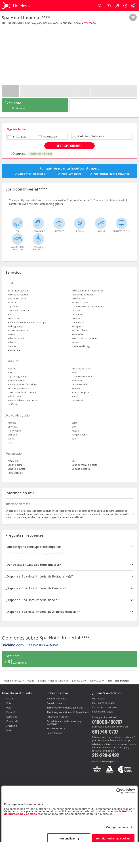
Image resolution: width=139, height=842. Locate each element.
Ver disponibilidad (69, 145)
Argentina (11, 725)
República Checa (59, 680)
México (10, 730)
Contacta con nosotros (104, 707)
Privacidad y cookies (58, 716)
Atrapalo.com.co (12, 680)
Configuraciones (117, 822)
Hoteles (30, 680)
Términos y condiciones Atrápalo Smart (68, 712)
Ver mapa (89, 23)
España (10, 698)
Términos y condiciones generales (65, 707)
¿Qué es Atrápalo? (56, 698)
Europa (42, 680)
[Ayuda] (125, 5)
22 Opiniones (18, 108)
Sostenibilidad (54, 733)
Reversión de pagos (102, 711)
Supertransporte (56, 728)
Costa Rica (11, 716)
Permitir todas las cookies (113, 833)
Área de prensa (55, 703)
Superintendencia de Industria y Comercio (64, 722)
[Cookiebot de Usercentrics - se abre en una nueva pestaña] (119, 786)
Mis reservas (99, 698)
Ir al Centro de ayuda (103, 703)
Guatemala (12, 721)
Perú (8, 707)
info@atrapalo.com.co (111, 761)
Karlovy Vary (79, 680)
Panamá (10, 712)
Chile (9, 703)
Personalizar (69, 833)
